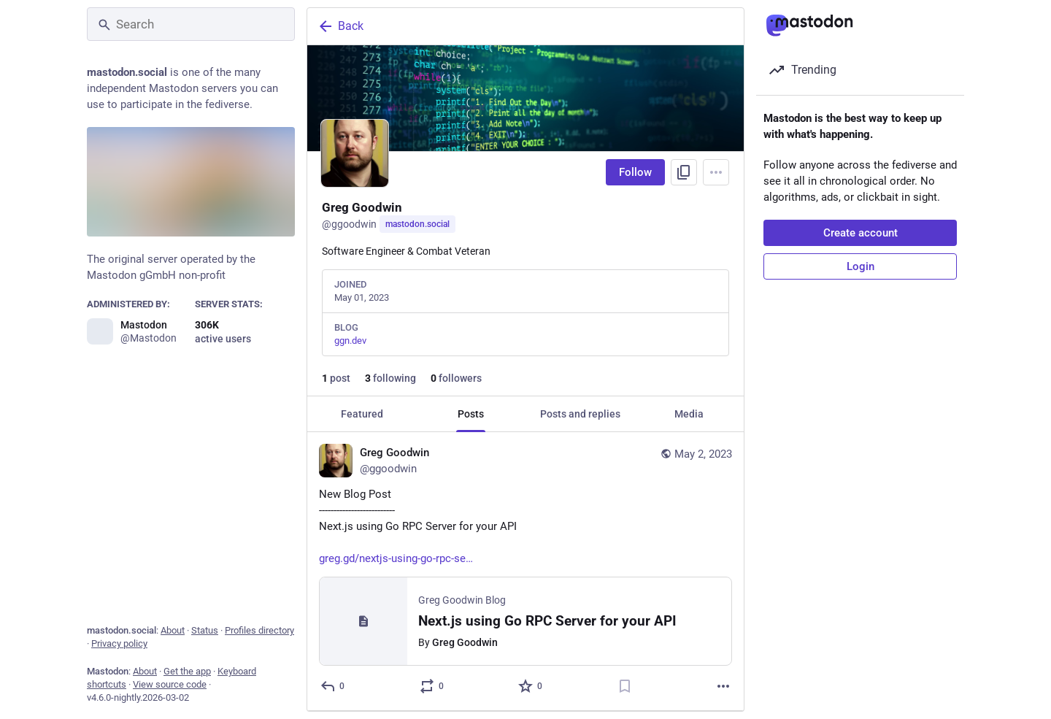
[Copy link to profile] (684, 172)
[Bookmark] (625, 686)
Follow (635, 172)
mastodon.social (417, 224)
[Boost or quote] (432, 686)
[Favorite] (531, 686)
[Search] (191, 24)
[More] (723, 686)
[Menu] (716, 172)
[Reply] (333, 686)
